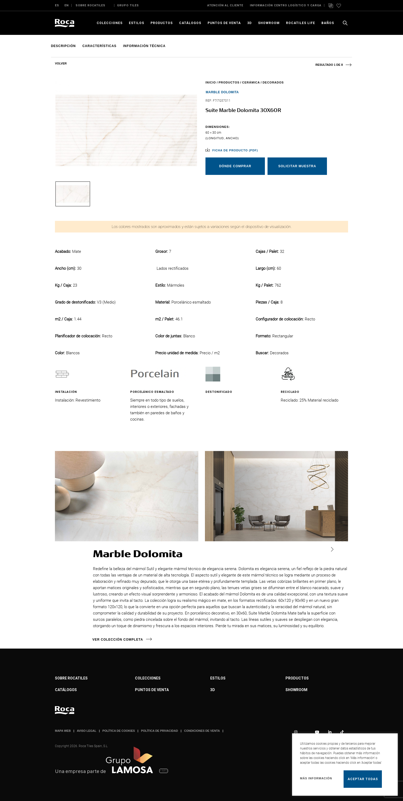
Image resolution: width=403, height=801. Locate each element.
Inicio (210, 82)
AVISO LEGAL (86, 730)
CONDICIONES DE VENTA (202, 730)
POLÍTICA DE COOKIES (118, 730)
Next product (345, 62)
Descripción (63, 46)
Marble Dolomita (222, 92)
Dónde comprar (235, 166)
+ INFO (163, 771)
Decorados (273, 82)
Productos (229, 82)
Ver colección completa (118, 639)
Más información (316, 778)
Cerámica (251, 82)
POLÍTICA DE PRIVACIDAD (159, 730)
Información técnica (144, 46)
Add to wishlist (340, 46)
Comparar (348, 46)
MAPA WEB (63, 730)
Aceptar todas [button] (363, 779)
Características (99, 46)
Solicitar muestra (297, 166)
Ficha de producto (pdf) (235, 150)
